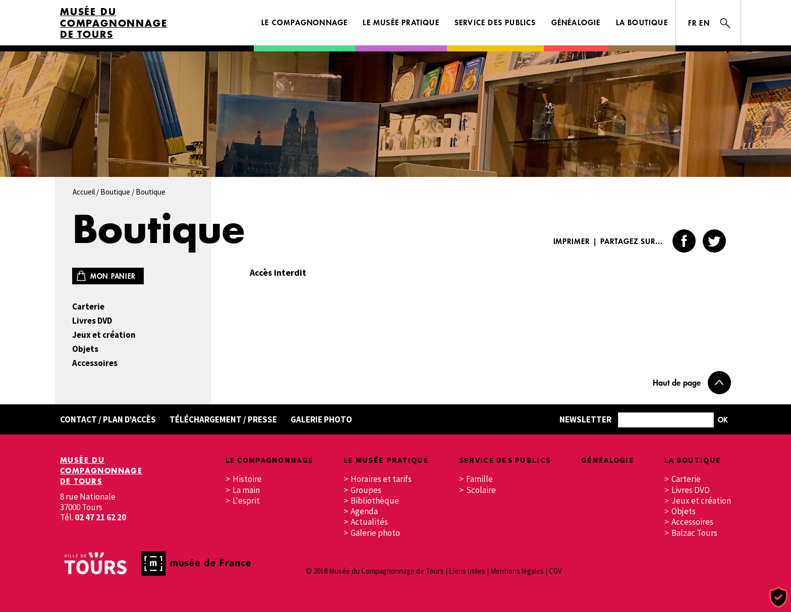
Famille (479, 479)
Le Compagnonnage (304, 22)
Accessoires (95, 363)
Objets (85, 349)
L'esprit (246, 501)
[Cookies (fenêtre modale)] (778, 597)
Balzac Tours (694, 533)
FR (692, 23)
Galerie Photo (321, 419)
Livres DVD (92, 321)
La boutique (642, 22)
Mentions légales (517, 571)
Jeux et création (104, 335)
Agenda (364, 511)
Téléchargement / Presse (223, 419)
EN (704, 23)
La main (246, 490)
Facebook (684, 241)
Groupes (366, 490)
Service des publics (495, 22)
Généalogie (576, 22)
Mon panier (113, 276)
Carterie (88, 307)
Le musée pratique (401, 22)
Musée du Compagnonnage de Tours (113, 23)
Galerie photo (375, 533)
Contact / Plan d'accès (108, 419)
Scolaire (481, 490)
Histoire (247, 479)
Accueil (84, 192)
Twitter (714, 241)
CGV (555, 571)
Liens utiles (467, 571)
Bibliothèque (375, 501)
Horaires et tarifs (381, 479)
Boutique (115, 192)
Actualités (369, 522)
